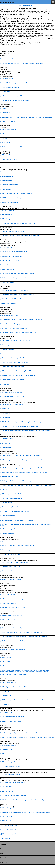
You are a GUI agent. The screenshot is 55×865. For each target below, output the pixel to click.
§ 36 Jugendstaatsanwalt (7, 269)
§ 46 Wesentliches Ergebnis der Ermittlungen (13, 328)
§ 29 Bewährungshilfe (6, 219)
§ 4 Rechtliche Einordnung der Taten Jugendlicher (15, 83)
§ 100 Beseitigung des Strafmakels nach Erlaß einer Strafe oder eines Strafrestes (24, 700)
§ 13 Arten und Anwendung (8, 129)
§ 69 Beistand (4, 489)
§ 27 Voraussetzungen (7, 210)
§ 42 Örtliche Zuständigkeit (8, 303)
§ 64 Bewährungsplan (6, 447)
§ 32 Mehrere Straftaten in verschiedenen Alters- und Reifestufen (19, 235)
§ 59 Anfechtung (5, 413)
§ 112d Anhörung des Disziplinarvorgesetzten (13, 795)
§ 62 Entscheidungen (6, 438)
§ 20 (1, 171)
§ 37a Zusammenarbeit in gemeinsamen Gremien (15, 278)
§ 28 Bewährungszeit (6, 214)
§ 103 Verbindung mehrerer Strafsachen (12, 716)
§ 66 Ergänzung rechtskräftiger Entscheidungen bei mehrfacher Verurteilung (22, 460)
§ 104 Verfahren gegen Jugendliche (10, 721)
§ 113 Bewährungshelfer (7, 808)
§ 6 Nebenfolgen (5, 91)
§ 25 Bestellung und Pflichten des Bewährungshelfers (16, 193)
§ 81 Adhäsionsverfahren (7, 571)
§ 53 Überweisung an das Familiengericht (12, 379)
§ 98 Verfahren (4, 691)
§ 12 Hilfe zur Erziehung (7, 121)
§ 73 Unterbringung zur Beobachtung (11, 529)
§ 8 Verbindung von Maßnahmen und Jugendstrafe (15, 100)
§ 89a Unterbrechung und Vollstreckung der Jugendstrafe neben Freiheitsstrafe (23, 636)
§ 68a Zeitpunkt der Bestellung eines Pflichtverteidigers (16, 481)
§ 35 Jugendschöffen (6, 265)
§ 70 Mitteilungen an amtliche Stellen (11, 494)
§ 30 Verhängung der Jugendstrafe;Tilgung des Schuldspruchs (18, 223)
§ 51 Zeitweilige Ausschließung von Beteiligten (14, 362)
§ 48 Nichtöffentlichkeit (7, 349)
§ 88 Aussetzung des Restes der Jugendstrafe (14, 628)
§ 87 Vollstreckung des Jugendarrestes (11, 620)
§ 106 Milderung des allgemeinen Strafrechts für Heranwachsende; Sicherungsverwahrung (27, 737)
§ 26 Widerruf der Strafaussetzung (10, 198)
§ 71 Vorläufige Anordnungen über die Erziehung (14, 511)
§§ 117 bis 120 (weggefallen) (8, 825)
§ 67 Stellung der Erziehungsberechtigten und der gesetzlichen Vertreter (21, 468)
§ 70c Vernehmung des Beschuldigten (11, 507)
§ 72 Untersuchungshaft (7, 515)
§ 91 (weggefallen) (5, 661)
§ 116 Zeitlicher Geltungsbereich (10, 821)
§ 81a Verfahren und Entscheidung (10, 579)
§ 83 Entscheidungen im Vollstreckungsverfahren (14, 599)
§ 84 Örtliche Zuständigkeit (8, 603)
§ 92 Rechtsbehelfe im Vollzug (9, 666)
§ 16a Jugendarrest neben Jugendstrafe (12, 147)
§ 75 (1, 541)
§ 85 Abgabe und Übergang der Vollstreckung (13, 607)
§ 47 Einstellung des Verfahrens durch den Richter (15, 340)
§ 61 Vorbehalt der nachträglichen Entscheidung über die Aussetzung (20, 422)
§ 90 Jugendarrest (5, 657)
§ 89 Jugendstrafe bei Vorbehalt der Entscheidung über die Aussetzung (21, 632)
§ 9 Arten (3, 108)
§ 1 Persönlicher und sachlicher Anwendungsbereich (15, 59)
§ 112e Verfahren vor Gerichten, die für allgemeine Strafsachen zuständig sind (23, 800)
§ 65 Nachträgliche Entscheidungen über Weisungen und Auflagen (20, 455)
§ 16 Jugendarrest (5, 142)
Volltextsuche (4, 849)
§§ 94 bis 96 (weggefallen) (8, 682)
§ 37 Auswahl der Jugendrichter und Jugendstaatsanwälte (17, 273)
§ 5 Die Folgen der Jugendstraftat (10, 87)
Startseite (3, 844)
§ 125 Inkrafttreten (5, 838)
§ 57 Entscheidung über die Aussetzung (12, 404)
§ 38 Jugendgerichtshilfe (7, 282)
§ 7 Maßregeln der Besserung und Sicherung (13, 96)
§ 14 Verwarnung (5, 134)
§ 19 (1, 163)
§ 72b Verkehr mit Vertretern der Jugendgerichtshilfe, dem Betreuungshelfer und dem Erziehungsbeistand (25, 525)
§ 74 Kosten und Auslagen (8, 533)
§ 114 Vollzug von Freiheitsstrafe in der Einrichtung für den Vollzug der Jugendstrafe (25, 812)
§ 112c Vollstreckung (6, 791)
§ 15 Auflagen (4, 138)
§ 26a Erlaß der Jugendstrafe (9, 202)
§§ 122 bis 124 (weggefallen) (8, 834)
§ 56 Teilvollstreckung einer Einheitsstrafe (12, 396)
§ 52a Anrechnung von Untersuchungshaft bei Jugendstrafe (17, 375)
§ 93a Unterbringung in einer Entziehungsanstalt (14, 674)
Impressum (3, 862)
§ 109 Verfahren (5, 754)
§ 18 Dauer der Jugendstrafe (8, 159)
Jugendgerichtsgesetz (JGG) (27, 5)
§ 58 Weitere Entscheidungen (9, 409)
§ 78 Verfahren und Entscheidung (10, 554)
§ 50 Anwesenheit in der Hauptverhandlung (13, 358)
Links (1, 853)
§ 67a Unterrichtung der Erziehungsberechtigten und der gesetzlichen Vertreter (23, 472)
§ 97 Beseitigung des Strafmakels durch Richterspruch (16, 687)
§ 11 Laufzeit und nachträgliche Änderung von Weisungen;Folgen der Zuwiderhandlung (26, 117)
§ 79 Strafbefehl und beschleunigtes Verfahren (14, 562)
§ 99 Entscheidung (5, 695)
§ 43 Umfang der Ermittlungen (9, 315)
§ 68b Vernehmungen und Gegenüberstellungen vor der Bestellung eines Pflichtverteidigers (27, 485)
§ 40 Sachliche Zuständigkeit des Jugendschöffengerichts (17, 294)
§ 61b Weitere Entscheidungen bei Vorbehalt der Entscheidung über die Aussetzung (25, 430)
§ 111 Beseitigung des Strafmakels (10, 766)
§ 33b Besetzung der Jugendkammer (11, 256)
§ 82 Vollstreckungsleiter (7, 594)
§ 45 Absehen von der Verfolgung (10, 324)
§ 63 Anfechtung (5, 443)
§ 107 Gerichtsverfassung (8, 745)
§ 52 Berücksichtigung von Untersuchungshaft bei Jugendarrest (19, 371)
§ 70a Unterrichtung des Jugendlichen (11, 498)
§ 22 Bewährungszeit (6, 180)
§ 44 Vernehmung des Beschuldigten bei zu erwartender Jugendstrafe (21, 319)
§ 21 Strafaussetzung (6, 176)
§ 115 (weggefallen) (6, 816)
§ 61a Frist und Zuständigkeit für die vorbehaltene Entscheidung (19, 426)
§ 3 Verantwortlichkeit (6, 78)
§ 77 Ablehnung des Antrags (8, 550)
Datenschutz (4, 858)
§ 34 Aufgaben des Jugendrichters (10, 260)
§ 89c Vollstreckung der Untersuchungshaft (13, 649)
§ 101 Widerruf (4, 704)
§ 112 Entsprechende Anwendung (10, 774)
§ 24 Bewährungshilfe (6, 189)
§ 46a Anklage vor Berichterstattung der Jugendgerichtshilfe (18, 332)
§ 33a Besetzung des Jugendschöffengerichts (13, 251)
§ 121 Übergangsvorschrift (8, 829)
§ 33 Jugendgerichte (6, 247)
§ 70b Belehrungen (6, 502)
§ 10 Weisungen (5, 112)
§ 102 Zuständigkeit (6, 712)
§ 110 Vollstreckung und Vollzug (9, 762)
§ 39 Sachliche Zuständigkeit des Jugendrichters (14, 290)
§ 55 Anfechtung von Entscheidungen (11, 392)
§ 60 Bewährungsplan (6, 417)
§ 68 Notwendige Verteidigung (9, 476)
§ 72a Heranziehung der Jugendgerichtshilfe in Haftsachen (17, 520)
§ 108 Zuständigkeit (6, 749)
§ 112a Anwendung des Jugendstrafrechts (12, 782)
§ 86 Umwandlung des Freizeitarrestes (11, 615)
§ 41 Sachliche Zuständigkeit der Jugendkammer (14, 299)
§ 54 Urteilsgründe (5, 384)
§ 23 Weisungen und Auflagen (9, 184)
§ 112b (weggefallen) (6, 786)
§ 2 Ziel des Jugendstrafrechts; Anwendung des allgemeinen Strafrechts (21, 63)
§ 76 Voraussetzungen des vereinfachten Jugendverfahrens (18, 545)
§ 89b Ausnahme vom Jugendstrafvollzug (12, 641)
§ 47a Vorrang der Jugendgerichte (10, 345)
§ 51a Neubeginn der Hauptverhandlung (12, 366)
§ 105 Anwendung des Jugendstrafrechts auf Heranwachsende (18, 733)
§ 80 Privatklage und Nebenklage (10, 566)
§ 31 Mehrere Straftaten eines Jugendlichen (13, 231)
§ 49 (1, 353)
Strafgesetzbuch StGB (7, 2)
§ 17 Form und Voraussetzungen (10, 155)
